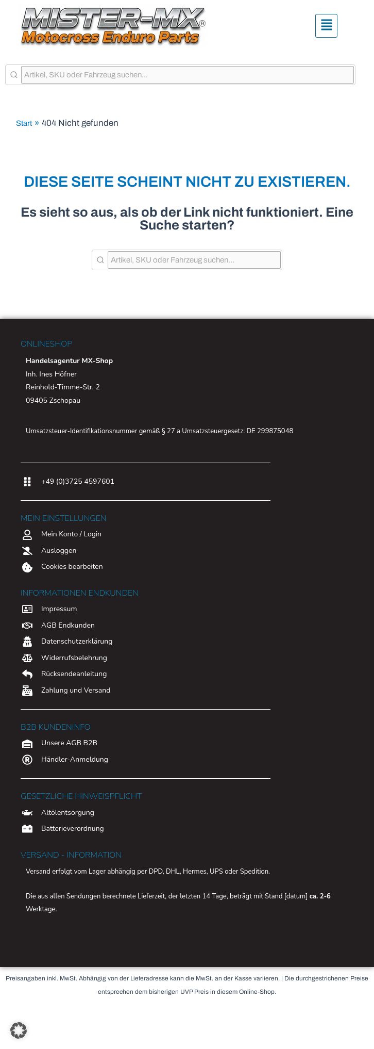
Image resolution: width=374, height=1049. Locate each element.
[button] (326, 26)
